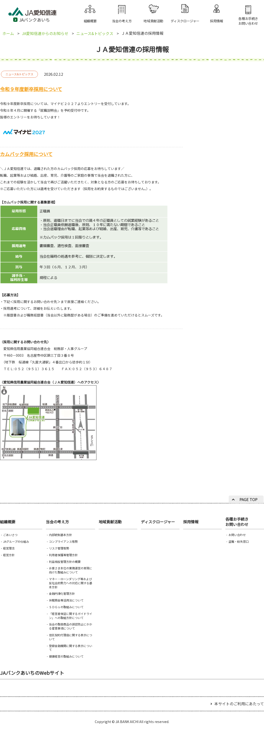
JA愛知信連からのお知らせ (45, 33)
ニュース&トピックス (94, 33)
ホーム (8, 33)
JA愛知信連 (38, 13)
